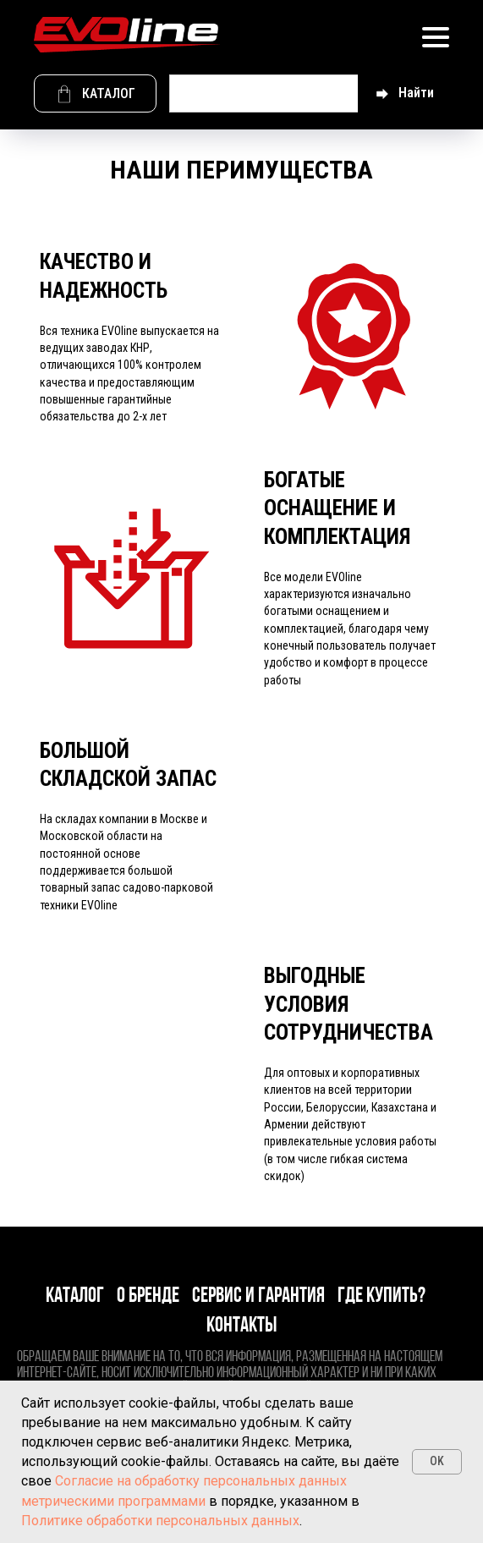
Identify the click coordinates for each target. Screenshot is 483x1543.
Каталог (75, 1296)
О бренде (148, 1296)
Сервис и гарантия (258, 1296)
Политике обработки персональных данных (160, 1521)
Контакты (241, 1326)
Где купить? (381, 1296)
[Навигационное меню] (435, 36)
